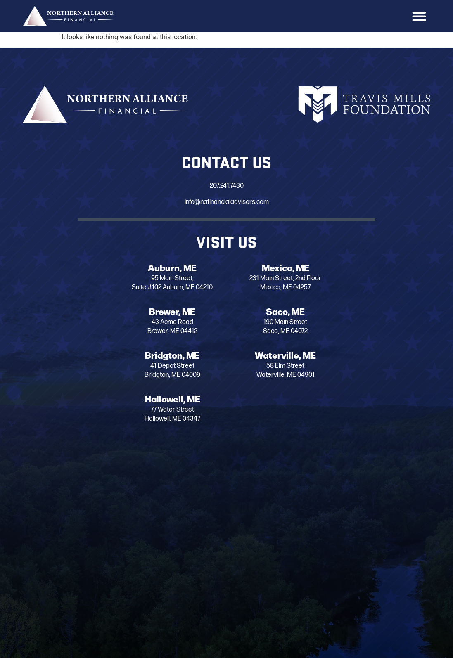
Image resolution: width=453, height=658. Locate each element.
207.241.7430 (226, 186)
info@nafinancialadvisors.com (226, 202)
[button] (419, 16)
